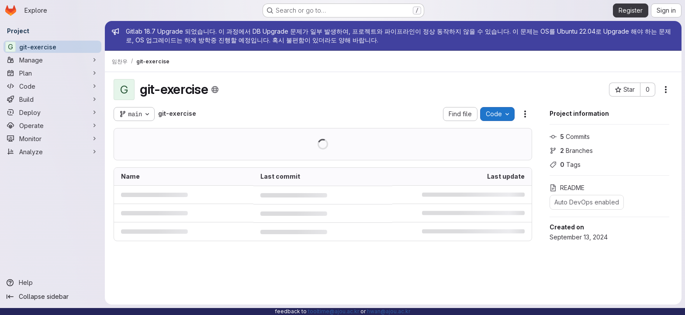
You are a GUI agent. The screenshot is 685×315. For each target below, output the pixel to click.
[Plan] (52, 73)
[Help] (52, 283)
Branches (571, 150)
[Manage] (52, 60)
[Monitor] (52, 138)
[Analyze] (52, 151)
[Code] (52, 86)
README (567, 187)
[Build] (52, 99)
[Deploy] (52, 112)
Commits (570, 136)
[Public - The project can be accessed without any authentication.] (214, 89)
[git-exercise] (52, 47)
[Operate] (52, 125)
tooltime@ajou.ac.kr (333, 311)
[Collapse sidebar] (52, 297)
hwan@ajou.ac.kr (388, 311)
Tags (565, 164)
